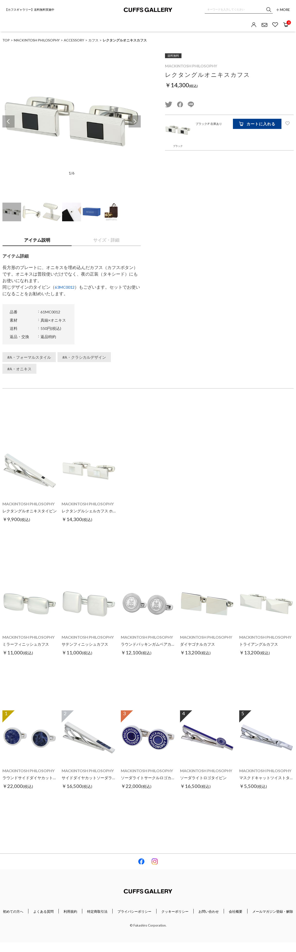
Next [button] (135, 121)
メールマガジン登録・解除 (272, 911)
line (191, 104)
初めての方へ (13, 911)
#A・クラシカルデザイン (84, 357)
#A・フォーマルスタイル (29, 357)
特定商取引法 (97, 911)
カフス (93, 40)
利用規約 (70, 911)
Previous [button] (8, 121)
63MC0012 (64, 287)
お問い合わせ (208, 911)
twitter (168, 104)
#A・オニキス (19, 368)
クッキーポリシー (175, 911)
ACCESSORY (74, 40)
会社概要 (235, 911)
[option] (71, 121)
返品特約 (48, 336)
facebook (180, 104)
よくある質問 (43, 911)
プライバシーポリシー (134, 911)
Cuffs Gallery (148, 9)
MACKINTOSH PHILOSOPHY (191, 65)
